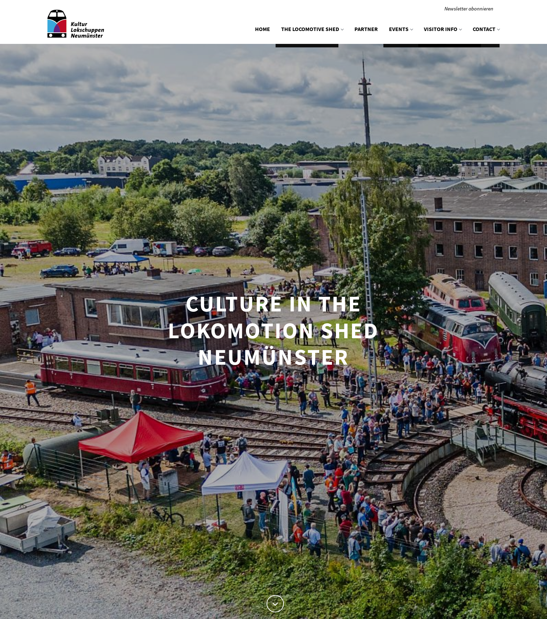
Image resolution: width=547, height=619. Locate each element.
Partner (366, 28)
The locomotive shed (312, 28)
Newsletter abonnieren (468, 8)
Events (401, 28)
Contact (486, 28)
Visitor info (443, 28)
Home (262, 28)
